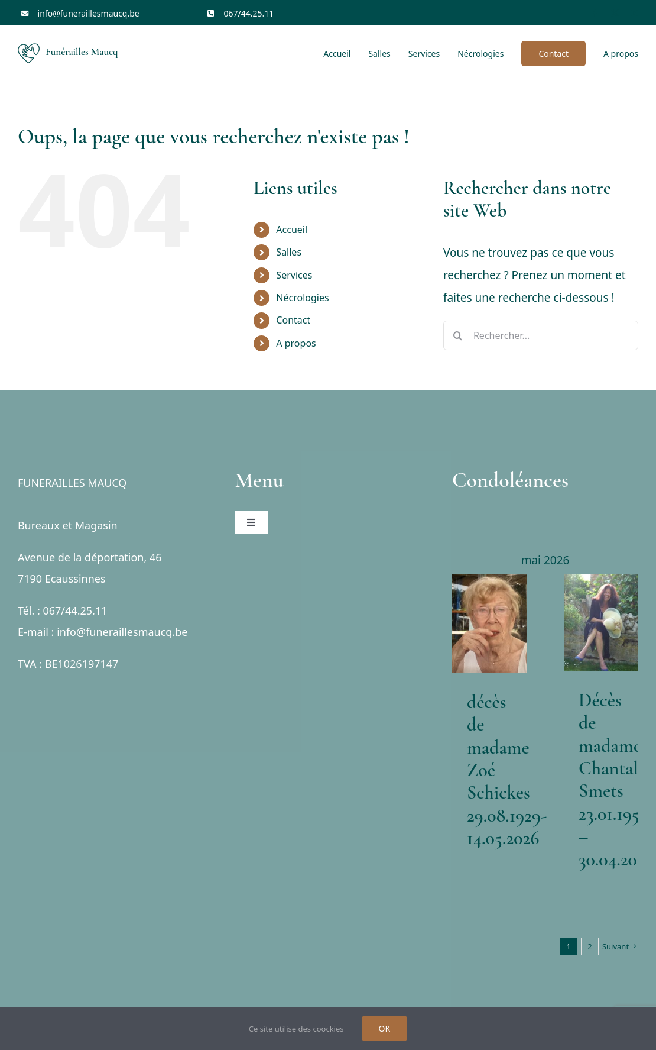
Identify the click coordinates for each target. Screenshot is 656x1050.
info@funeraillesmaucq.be (88, 13)
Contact (293, 320)
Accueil (291, 229)
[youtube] (634, 13)
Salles (288, 252)
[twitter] (615, 13)
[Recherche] (458, 335)
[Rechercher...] (540, 335)
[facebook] (595, 13)
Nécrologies (302, 297)
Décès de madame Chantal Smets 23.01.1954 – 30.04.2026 (616, 780)
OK (385, 1028)
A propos (296, 343)
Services (294, 275)
